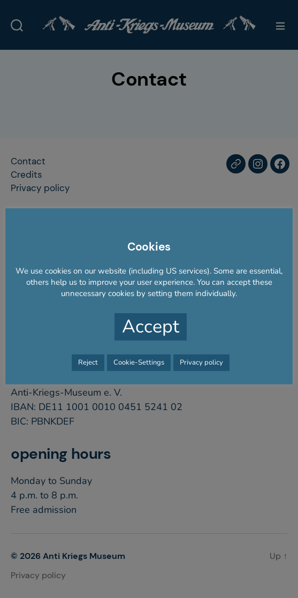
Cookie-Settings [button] (138, 362)
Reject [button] (88, 362)
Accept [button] (150, 326)
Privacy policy (201, 362)
